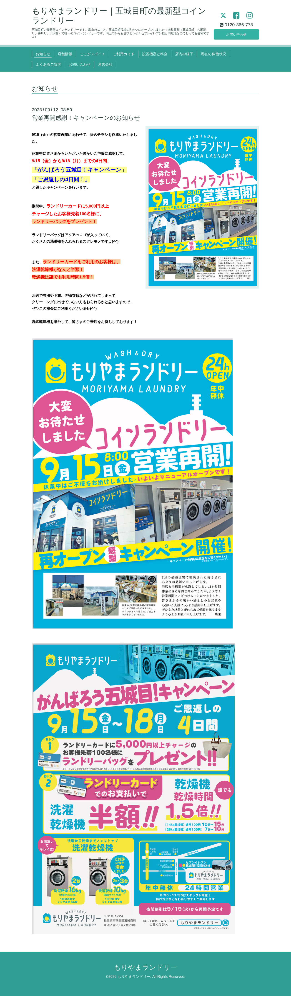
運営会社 (105, 64)
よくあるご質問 (48, 64)
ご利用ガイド (124, 54)
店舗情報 (65, 54)
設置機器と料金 (155, 54)
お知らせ (43, 54)
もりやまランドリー (145, 967)
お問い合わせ (236, 34)
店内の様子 (184, 54)
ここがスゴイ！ (92, 54)
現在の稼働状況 (213, 54)
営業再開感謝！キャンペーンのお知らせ (86, 117)
